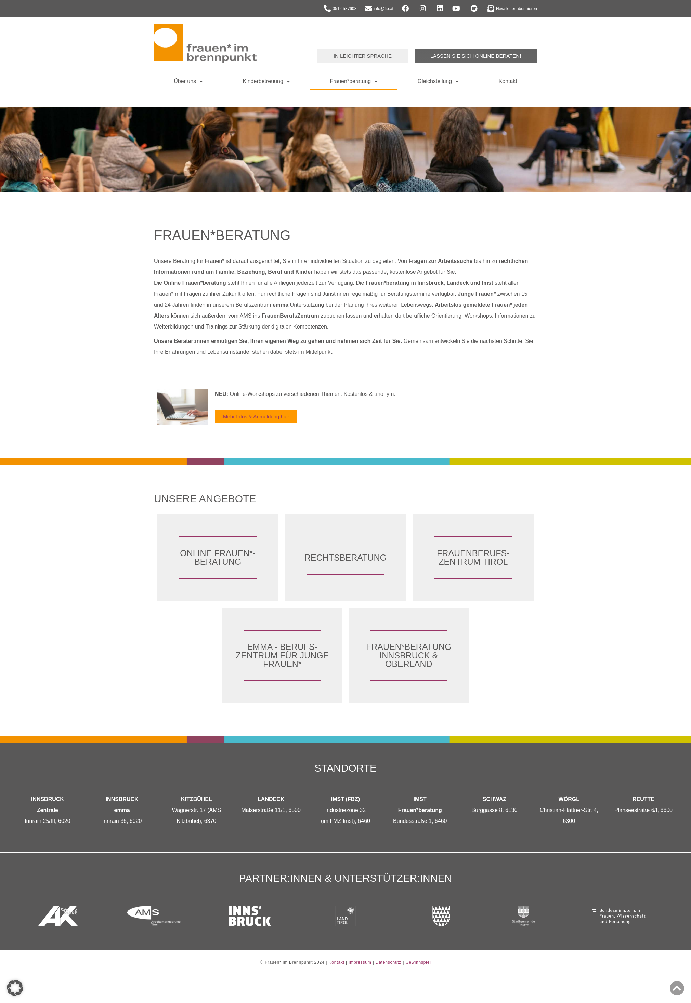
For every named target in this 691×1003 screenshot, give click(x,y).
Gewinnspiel (418, 962)
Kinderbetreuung (266, 81)
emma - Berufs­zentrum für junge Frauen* (282, 655)
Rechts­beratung (345, 557)
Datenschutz (389, 962)
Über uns (188, 81)
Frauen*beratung (354, 81)
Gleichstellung (438, 81)
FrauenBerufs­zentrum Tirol (473, 557)
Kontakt (508, 81)
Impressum (360, 962)
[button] (15, 988)
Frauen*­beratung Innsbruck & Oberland (409, 655)
